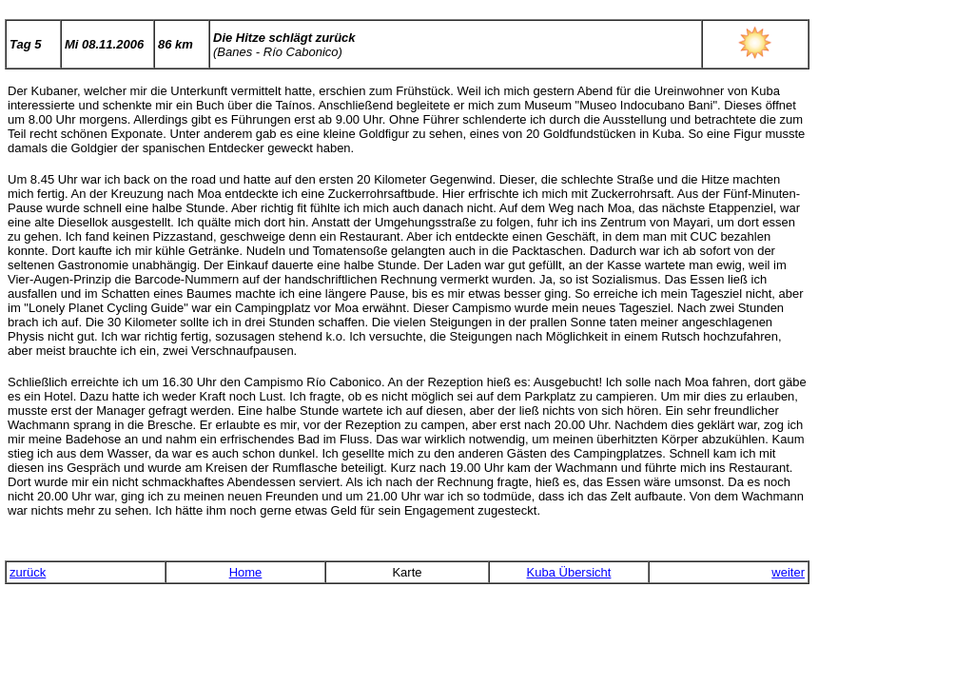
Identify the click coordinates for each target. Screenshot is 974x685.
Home (246, 572)
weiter (788, 572)
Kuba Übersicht (569, 572)
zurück (28, 572)
